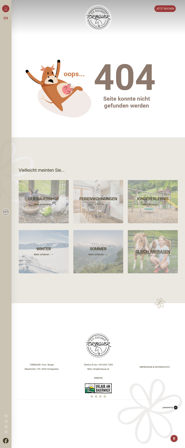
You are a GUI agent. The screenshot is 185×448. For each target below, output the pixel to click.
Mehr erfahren (41, 204)
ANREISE (98, 378)
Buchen (165, 8)
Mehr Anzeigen (151, 204)
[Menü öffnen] (5, 8)
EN (6, 18)
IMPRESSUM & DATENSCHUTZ (155, 367)
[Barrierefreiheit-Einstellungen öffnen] (174, 438)
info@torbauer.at (101, 369)
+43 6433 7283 (105, 364)
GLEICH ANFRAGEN (152, 251)
